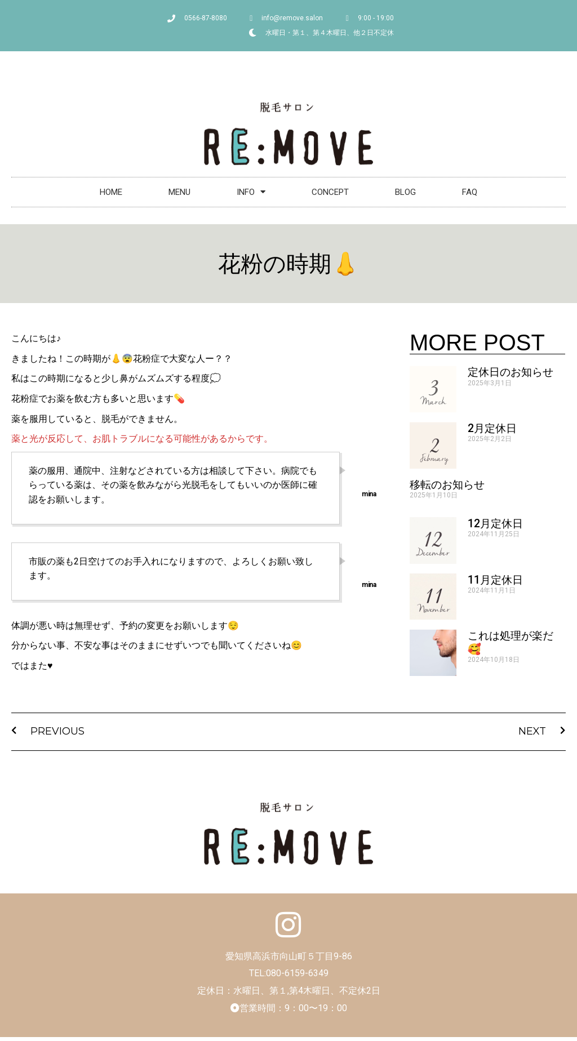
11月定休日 (495, 579)
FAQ (469, 192)
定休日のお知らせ (510, 372)
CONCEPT (330, 192)
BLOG (405, 192)
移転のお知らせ (447, 484)
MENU (179, 192)
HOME (111, 192)
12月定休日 (495, 523)
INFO (251, 192)
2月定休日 (492, 428)
